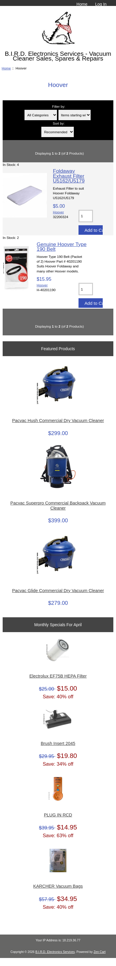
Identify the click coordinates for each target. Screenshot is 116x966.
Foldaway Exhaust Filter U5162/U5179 (68, 175)
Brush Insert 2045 (58, 743)
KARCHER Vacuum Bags (58, 886)
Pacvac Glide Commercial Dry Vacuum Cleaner (58, 590)
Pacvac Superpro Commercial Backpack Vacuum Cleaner (58, 505)
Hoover (58, 212)
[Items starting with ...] (74, 115)
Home (81, 4)
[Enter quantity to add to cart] (86, 216)
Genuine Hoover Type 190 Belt (61, 246)
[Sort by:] (57, 132)
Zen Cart (100, 952)
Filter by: (58, 106)
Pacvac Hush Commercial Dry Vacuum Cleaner (58, 420)
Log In (101, 4)
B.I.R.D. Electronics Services (55, 952)
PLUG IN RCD (58, 815)
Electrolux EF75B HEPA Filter (57, 676)
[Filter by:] (40, 115)
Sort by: (59, 123)
